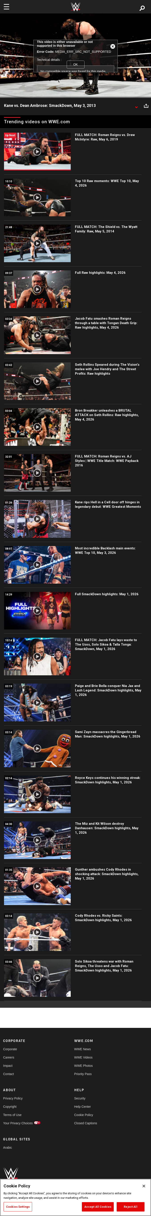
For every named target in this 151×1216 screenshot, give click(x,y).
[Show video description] (136, 106)
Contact (8, 1074)
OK (75, 64)
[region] (75, 1197)
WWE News (82, 1049)
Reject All (130, 1206)
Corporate (10, 1049)
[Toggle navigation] (6, 6)
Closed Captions (85, 1123)
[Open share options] (146, 106)
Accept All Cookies (97, 1206)
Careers (8, 1057)
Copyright (10, 1106)
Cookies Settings (18, 1206)
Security (80, 1098)
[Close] (144, 1186)
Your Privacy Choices (18, 1123)
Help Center (82, 1106)
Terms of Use (12, 1115)
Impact (7, 1065)
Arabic (7, 1147)
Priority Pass (83, 1074)
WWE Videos (83, 1057)
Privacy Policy (13, 1098)
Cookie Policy (83, 1115)
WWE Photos (83, 1065)
